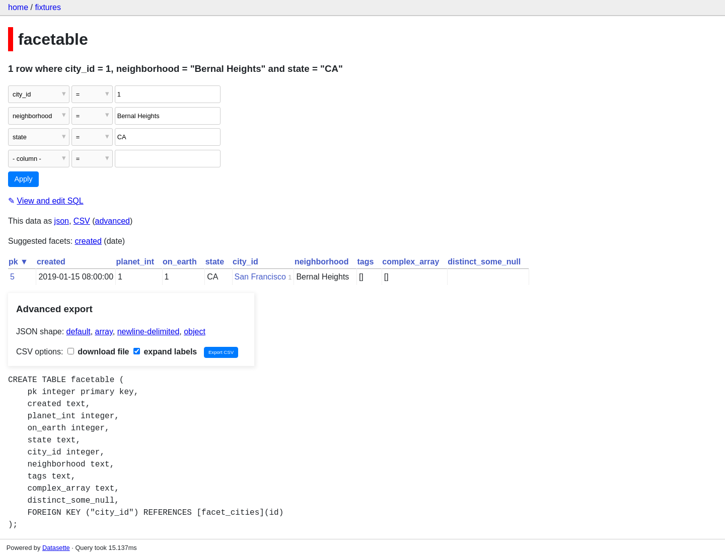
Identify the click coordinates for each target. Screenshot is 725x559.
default (78, 331)
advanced (112, 221)
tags (365, 261)
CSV (82, 221)
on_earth (180, 261)
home (18, 7)
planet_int (135, 261)
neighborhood (322, 261)
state (214, 261)
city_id (245, 261)
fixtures (48, 7)
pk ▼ (18, 261)
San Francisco (260, 276)
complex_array (410, 261)
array (104, 331)
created (88, 241)
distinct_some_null (484, 261)
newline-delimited (148, 331)
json (61, 221)
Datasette (56, 547)
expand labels (165, 351)
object (194, 331)
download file (98, 351)
